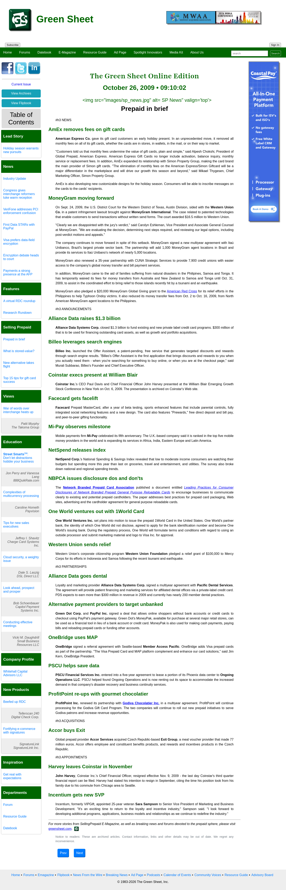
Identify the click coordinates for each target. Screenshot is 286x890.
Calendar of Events (177, 875)
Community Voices (207, 875)
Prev (63, 853)
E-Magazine (67, 52)
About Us (197, 52)
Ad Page (120, 52)
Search (275, 53)
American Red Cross (182, 291)
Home (7, 52)
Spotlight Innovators (148, 52)
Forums (24, 52)
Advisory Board (262, 875)
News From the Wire (87, 875)
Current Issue (21, 84)
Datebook (44, 52)
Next (79, 853)
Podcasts (153, 875)
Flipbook (63, 875)
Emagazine (46, 875)
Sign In (275, 44)
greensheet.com (60, 828)
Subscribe (13, 44)
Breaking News (117, 875)
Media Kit (176, 52)
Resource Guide (95, 52)
